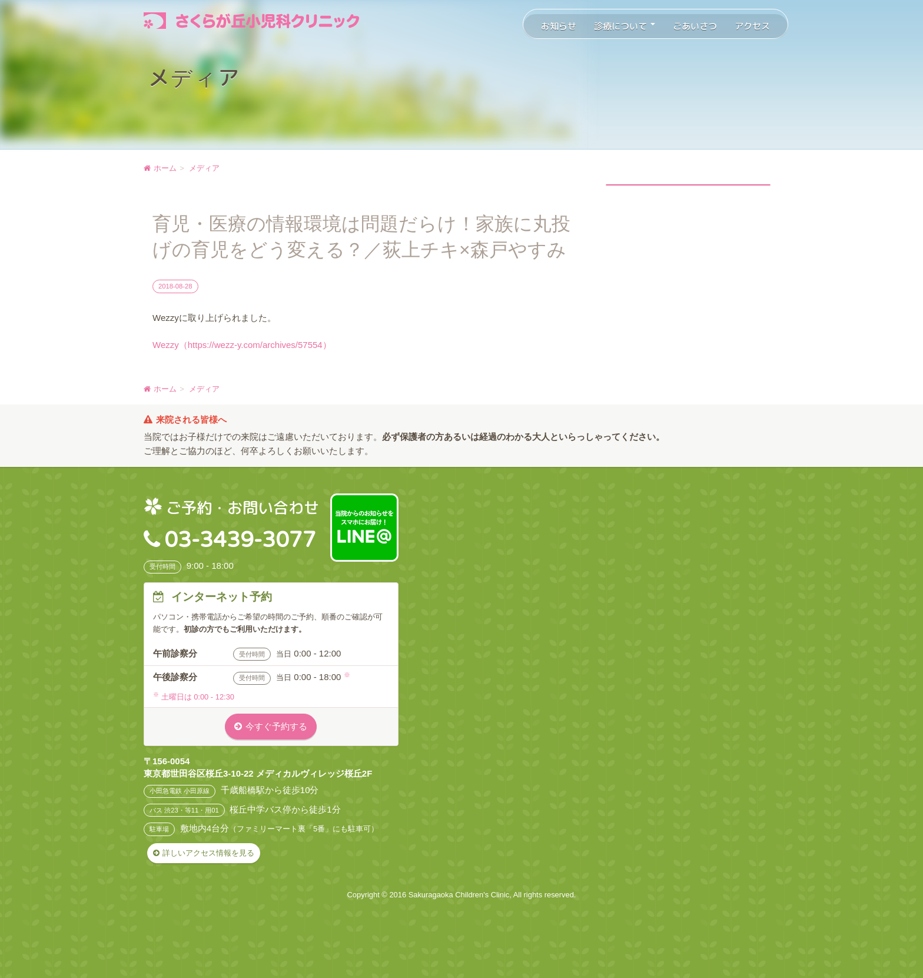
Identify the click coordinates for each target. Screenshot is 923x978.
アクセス (752, 26)
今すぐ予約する (276, 726)
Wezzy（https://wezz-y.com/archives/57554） (241, 345)
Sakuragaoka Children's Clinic (459, 894)
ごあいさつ (695, 26)
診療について (624, 26)
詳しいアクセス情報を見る (208, 852)
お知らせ (558, 26)
